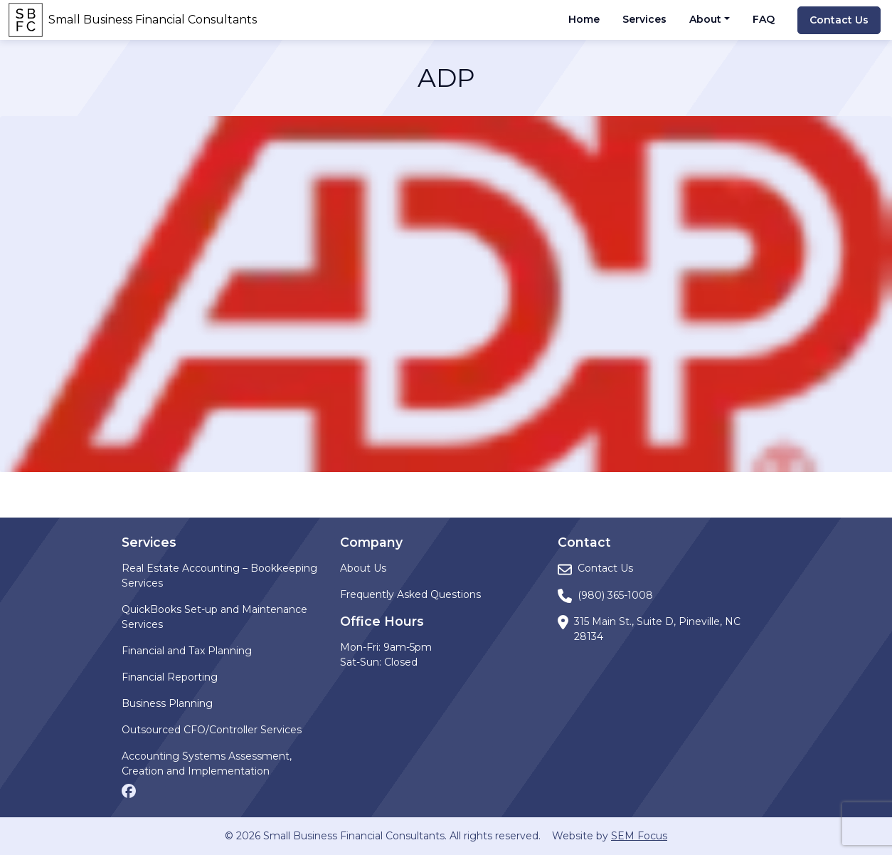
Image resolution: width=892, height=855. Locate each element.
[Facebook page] (129, 789)
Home (584, 19)
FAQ (764, 19)
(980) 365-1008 (615, 595)
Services (644, 19)
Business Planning (167, 703)
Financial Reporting (170, 677)
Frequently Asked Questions (410, 594)
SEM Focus (639, 835)
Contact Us (839, 20)
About (705, 19)
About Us (363, 568)
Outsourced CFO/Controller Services (212, 729)
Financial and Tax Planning (187, 650)
